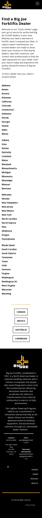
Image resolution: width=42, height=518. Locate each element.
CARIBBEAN (21, 338)
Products (35, 469)
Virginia (5, 273)
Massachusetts (9, 168)
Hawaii (5, 125)
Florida (5, 117)
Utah (4, 265)
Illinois (5, 133)
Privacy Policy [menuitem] (30, 505)
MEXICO (21, 321)
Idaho (4, 129)
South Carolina (9, 249)
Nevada (5, 198)
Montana (6, 188)
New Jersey (7, 206)
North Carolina (9, 218)
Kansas (5, 148)
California (7, 101)
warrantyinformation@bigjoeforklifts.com (26, 456)
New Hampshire (10, 202)
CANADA (21, 312)
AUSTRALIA (21, 329)
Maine (5, 160)
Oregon (5, 235)
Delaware (6, 113)
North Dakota (9, 222)
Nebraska (6, 194)
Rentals (35, 474)
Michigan (6, 172)
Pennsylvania (8, 239)
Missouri (6, 184)
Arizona (5, 93)
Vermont (6, 269)
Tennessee (7, 257)
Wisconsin (7, 289)
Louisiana (6, 156)
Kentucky (6, 152)
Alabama (6, 85)
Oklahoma (7, 231)
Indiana (5, 140)
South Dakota (9, 253)
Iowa (4, 144)
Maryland (6, 164)
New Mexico (8, 210)
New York (7, 214)
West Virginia (8, 285)
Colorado (6, 105)
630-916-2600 (11, 440)
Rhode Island (8, 245)
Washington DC (9, 281)
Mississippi (7, 180)
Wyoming (6, 293)
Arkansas (6, 97)
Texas (5, 261)
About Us (34, 483)
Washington (8, 277)
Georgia (6, 121)
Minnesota (7, 176)
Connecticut (8, 109)
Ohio (4, 226)
